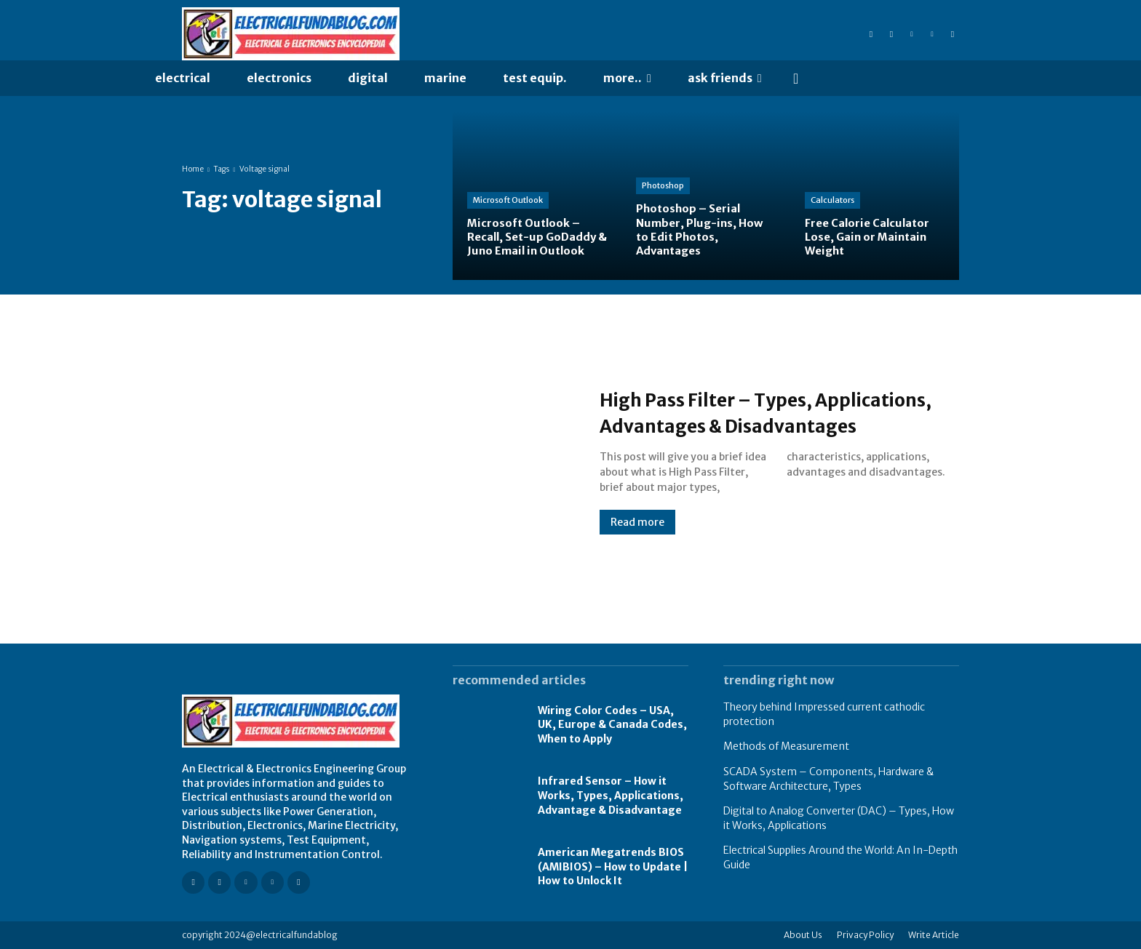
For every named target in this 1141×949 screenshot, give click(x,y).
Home (193, 169)
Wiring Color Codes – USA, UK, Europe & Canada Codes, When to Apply (612, 724)
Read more (637, 535)
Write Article (933, 934)
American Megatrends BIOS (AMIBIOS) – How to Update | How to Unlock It (613, 866)
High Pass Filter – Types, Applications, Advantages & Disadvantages (747, 412)
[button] (796, 79)
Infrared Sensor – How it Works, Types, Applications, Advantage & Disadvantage (610, 795)
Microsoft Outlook (508, 200)
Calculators (832, 200)
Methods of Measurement (786, 746)
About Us (803, 934)
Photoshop (663, 185)
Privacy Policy (865, 934)
